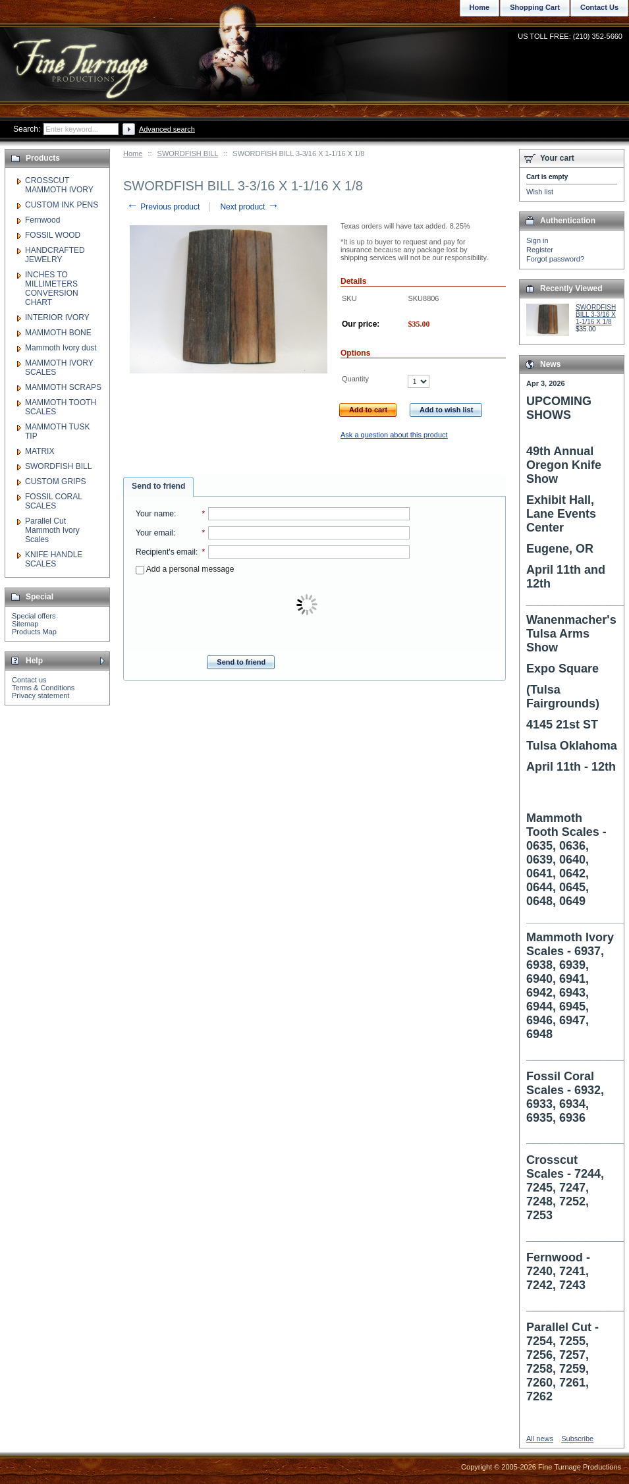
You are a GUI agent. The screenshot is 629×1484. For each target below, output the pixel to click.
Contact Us (599, 7)
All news (539, 1439)
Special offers (33, 616)
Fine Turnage (82, 56)
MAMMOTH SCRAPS (63, 387)
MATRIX (39, 451)
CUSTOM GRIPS (55, 481)
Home (132, 153)
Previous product (163, 206)
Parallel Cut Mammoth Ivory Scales (52, 530)
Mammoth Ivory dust (61, 347)
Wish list (539, 192)
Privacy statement (40, 696)
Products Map (34, 632)
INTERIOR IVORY (57, 317)
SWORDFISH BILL (188, 153)
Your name (155, 513)
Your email (154, 532)
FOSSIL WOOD (52, 235)
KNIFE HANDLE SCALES (53, 559)
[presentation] (308, 605)
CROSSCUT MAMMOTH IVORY (59, 185)
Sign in (537, 240)
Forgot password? (555, 259)
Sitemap (25, 624)
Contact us (29, 680)
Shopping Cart (535, 7)
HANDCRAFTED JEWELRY (55, 255)
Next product (249, 206)
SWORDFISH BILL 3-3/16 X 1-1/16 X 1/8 (596, 314)
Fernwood (42, 220)
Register (539, 250)
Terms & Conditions (43, 688)
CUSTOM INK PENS (61, 204)
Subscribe (577, 1439)
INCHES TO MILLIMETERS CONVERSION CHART (51, 288)
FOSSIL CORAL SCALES (53, 501)
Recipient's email (166, 552)
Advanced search (167, 129)
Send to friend (158, 486)
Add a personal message (185, 569)
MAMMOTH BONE (58, 332)
